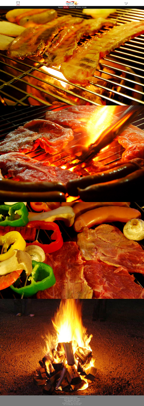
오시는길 (84, 7)
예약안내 (78, 7)
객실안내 (60, 7)
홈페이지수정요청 (81, 397)
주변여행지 (72, 7)
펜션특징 (66, 7)
